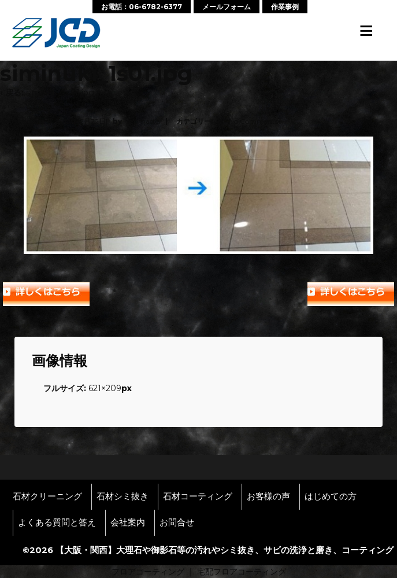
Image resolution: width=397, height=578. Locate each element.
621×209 (104, 388)
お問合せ (176, 522)
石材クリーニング (47, 496)
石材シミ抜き (123, 496)
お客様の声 (268, 496)
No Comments (253, 121)
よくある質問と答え (57, 522)
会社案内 (127, 522)
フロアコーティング (148, 571)
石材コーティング (197, 496)
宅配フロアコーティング (241, 571)
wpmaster (144, 121)
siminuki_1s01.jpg (60, 92)
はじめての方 (331, 496)
